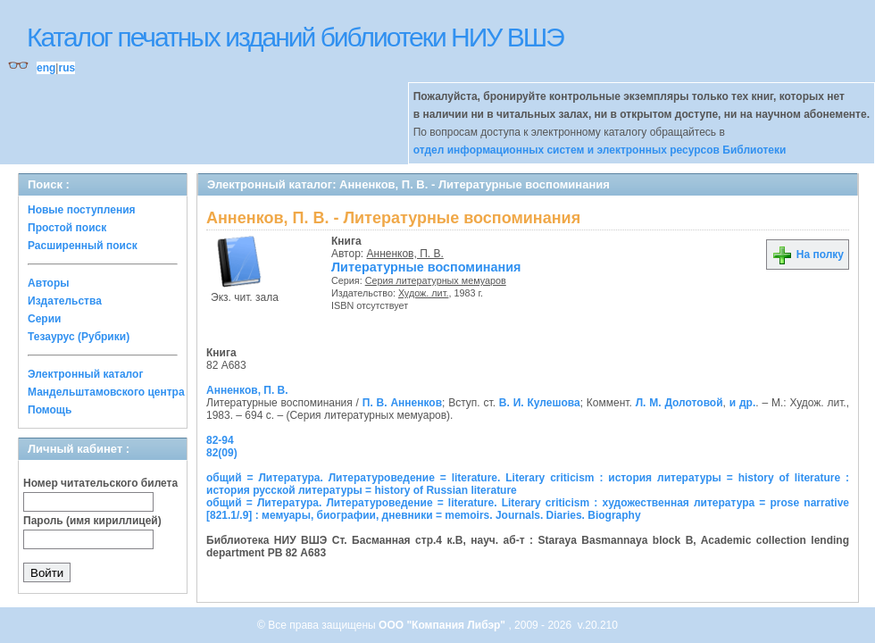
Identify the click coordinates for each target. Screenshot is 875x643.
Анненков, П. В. (405, 253)
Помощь (49, 410)
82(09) (222, 453)
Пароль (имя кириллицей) (92, 520)
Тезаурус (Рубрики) (78, 336)
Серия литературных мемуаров (435, 280)
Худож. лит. (423, 293)
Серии (44, 319)
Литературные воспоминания (426, 267)
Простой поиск (67, 227)
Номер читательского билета (100, 483)
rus (66, 68)
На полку (807, 254)
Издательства (65, 301)
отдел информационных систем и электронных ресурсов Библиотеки (600, 150)
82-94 (220, 440)
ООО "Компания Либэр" (443, 625)
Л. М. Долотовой (679, 403)
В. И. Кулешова (539, 403)
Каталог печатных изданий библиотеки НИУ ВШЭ (295, 37)
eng (46, 68)
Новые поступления (82, 210)
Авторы (49, 283)
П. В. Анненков (402, 403)
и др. (742, 403)
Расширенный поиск (83, 245)
